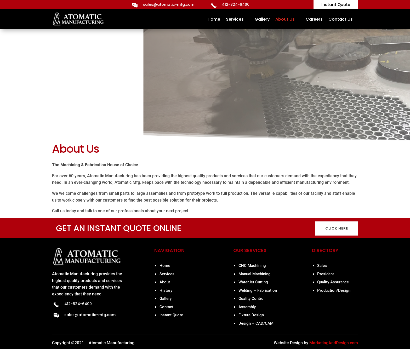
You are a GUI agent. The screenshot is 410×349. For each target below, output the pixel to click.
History (166, 290)
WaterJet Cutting (253, 282)
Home (214, 19)
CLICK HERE (336, 228)
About (165, 282)
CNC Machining (252, 265)
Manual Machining (254, 274)
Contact (166, 307)
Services (235, 19)
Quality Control (251, 298)
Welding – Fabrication (257, 290)
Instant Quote (171, 315)
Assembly (247, 307)
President (325, 274)
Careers (314, 19)
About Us (285, 19)
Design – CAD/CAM (256, 323)
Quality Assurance (333, 282)
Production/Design (333, 290)
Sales (322, 265)
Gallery (262, 19)
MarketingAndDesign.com (333, 342)
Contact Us (340, 19)
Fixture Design (251, 315)
